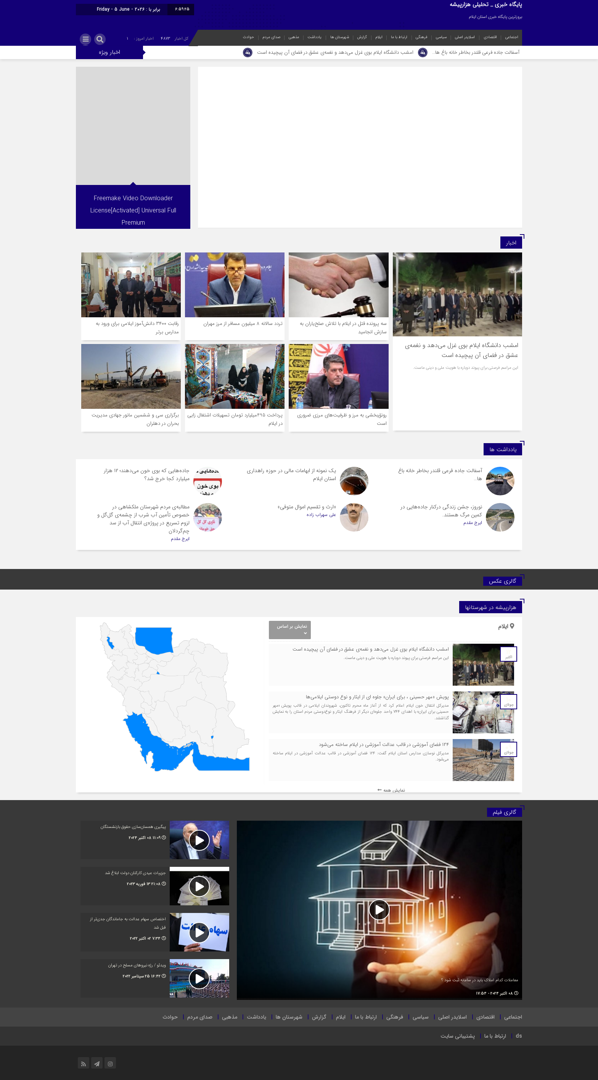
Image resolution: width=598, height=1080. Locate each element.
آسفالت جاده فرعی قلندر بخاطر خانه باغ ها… (475, 52)
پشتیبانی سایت (457, 1036)
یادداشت (314, 37)
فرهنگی (421, 37)
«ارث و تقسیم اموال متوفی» (307, 507)
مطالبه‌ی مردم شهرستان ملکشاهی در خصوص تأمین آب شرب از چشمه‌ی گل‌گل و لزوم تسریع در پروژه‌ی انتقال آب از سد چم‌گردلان (143, 519)
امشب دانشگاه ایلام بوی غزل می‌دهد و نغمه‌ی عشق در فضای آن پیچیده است (335, 52)
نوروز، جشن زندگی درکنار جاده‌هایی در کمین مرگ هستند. (441, 511)
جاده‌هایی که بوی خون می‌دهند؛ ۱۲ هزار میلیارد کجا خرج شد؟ (147, 474)
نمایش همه (391, 790)
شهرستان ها (339, 37)
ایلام (379, 37)
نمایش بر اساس (292, 629)
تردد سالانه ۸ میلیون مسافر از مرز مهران (243, 324)
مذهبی (294, 37)
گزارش (362, 37)
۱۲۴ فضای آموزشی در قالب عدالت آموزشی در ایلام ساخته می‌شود (384, 745)
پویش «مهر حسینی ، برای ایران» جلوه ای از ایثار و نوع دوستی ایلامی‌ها (377, 697)
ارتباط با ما (399, 37)
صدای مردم (271, 37)
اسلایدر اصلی (465, 37)
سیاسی (441, 37)
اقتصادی (490, 37)
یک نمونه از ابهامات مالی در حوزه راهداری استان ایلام (291, 474)
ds (519, 1036)
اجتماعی (511, 37)
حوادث (248, 37)
